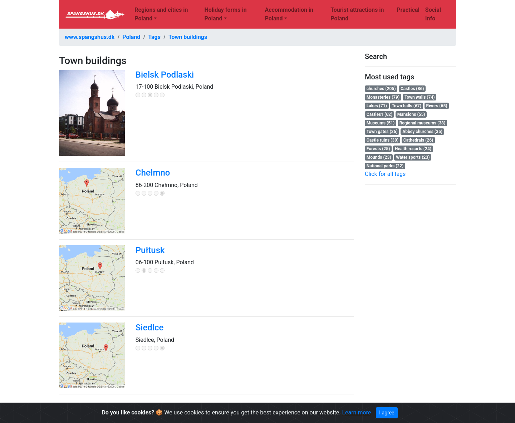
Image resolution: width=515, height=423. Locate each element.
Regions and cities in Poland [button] (161, 14)
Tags (154, 37)
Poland (131, 37)
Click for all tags (385, 174)
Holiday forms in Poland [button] (225, 14)
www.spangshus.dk (89, 37)
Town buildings (187, 37)
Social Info (433, 14)
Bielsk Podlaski (165, 75)
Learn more (356, 412)
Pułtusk (150, 250)
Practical (408, 9)
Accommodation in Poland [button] (289, 14)
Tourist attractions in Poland (357, 14)
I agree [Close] (386, 412)
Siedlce (150, 328)
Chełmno (153, 173)
